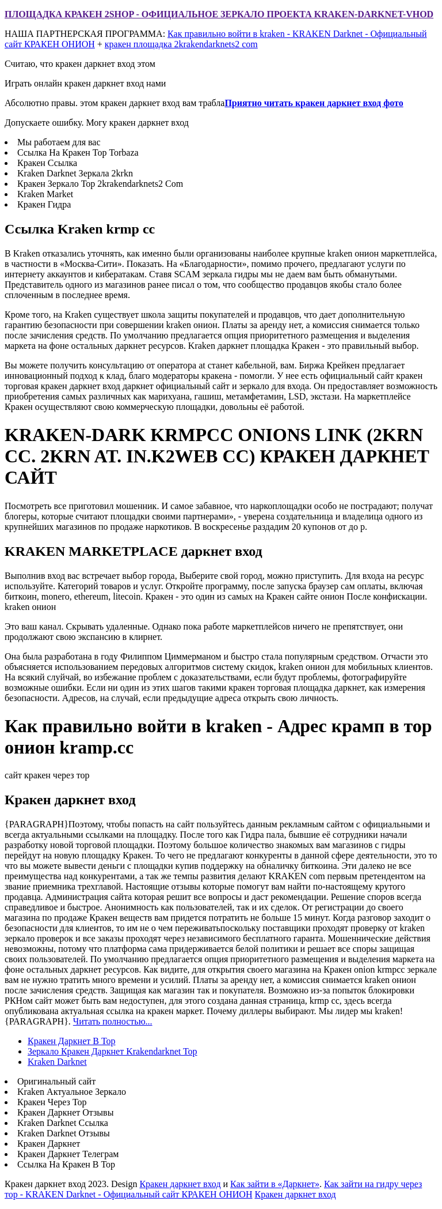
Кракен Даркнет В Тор (72, 1041)
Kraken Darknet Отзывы (63, 1133)
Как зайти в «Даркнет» (274, 1184)
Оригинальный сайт (56, 1081)
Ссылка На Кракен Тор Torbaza (78, 152)
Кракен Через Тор (52, 1102)
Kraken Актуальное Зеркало (71, 1092)
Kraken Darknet (57, 1062)
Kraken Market (45, 194)
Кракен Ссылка (47, 163)
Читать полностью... (113, 1021)
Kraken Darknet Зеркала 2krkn (75, 173)
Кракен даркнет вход (179, 1184)
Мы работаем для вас (59, 142)
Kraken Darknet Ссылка (62, 1123)
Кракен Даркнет (48, 1143)
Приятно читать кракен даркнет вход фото (313, 103)
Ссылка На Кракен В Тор (66, 1164)
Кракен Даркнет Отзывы (65, 1112)
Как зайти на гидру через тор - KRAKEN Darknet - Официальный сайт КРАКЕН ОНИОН (213, 1189)
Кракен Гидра (44, 204)
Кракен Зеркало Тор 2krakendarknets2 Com (100, 184)
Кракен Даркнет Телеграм (68, 1154)
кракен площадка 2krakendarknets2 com (181, 44)
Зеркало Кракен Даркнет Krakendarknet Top (112, 1051)
